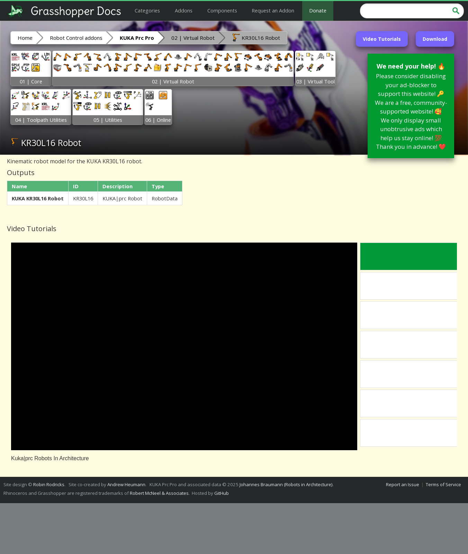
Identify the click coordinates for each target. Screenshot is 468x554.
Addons (183, 10)
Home (25, 37)
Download (435, 39)
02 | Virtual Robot (193, 37)
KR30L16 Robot (256, 37)
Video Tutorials (382, 39)
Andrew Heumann (126, 484)
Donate (317, 10)
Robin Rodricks (48, 484)
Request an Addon (273, 10)
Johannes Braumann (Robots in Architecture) (286, 484)
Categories (147, 10)
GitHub (221, 493)
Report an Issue (402, 484)
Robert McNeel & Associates (159, 493)
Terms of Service (443, 484)
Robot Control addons (76, 37)
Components (222, 10)
